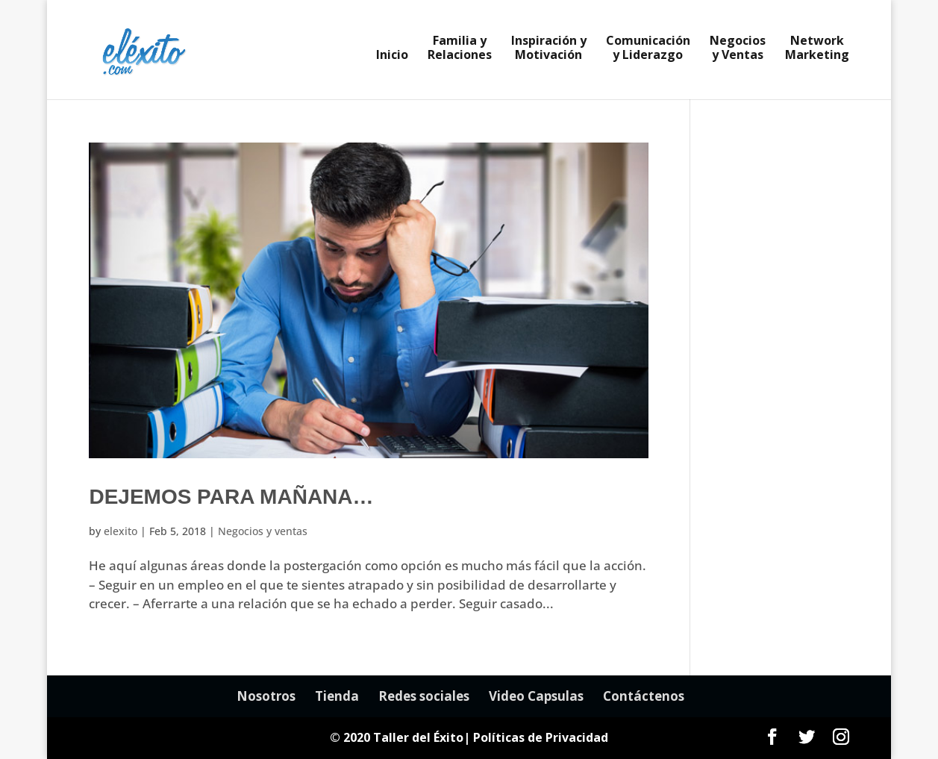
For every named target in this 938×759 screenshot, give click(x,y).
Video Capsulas (536, 696)
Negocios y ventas (262, 531)
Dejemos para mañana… (231, 496)
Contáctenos (643, 696)
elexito (120, 531)
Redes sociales (423, 696)
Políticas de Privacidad (540, 737)
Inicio (392, 56)
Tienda (337, 696)
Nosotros (266, 696)
